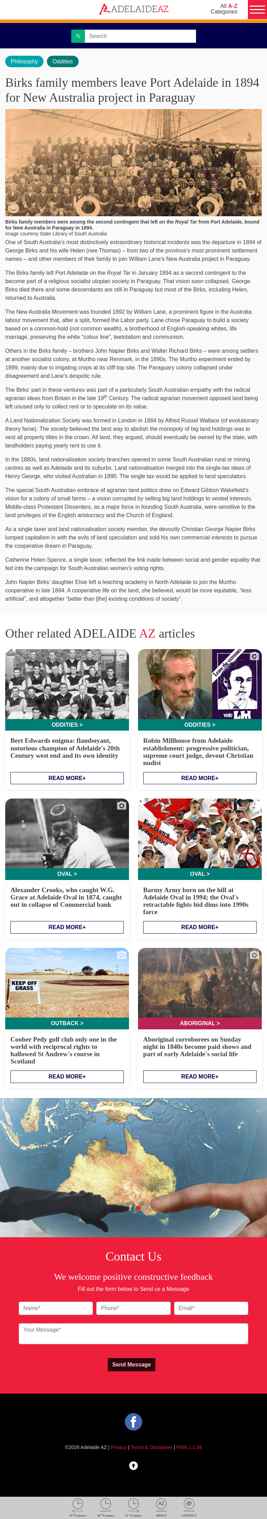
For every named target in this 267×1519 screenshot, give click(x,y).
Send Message (131, 1365)
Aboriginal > (200, 1023)
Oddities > (66, 725)
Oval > (67, 874)
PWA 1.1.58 (189, 1447)
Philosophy (24, 61)
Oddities (62, 61)
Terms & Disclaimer (152, 1447)
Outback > (67, 1023)
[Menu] (257, 10)
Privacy (119, 1447)
